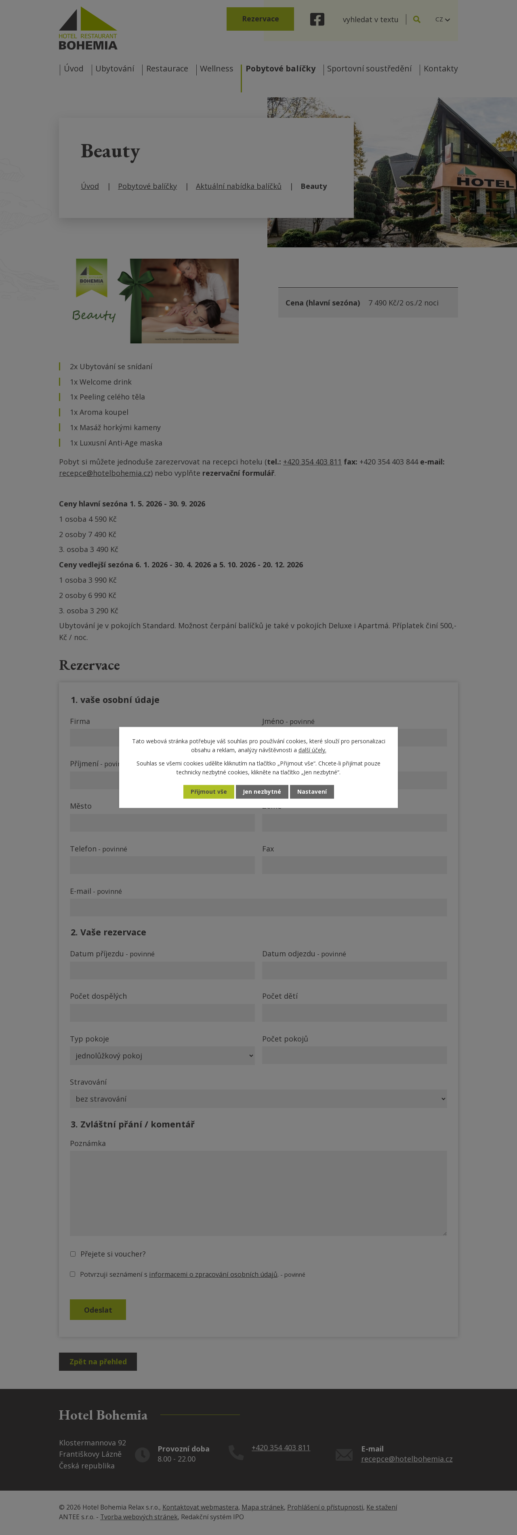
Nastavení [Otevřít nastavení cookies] (312, 792)
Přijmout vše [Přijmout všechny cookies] (208, 792)
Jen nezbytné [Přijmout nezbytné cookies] (262, 792)
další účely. (312, 750)
